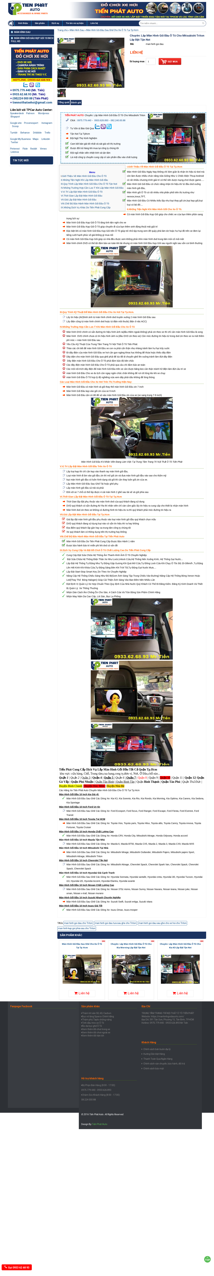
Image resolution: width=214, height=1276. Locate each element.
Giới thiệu (23, 23)
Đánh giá (76, 102)
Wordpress (43, 113)
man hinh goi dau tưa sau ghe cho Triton (115, 923)
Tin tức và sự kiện (75, 23)
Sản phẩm (40, 23)
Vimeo (43, 148)
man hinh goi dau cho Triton (78, 923)
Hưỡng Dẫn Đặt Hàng (154, 1054)
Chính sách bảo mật (153, 1068)
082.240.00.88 (118, 120)
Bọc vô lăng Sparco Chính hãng (98, 1016)
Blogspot (15, 116)
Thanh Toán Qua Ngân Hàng (157, 1059)
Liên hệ (94, 23)
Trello (47, 132)
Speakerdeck (17, 113)
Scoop (15, 126)
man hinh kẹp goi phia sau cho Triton (76, 928)
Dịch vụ (55, 23)
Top (207, 1258)
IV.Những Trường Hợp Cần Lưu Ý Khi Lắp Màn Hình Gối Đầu (92, 188)
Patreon (30, 113)
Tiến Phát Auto (99, 1124)
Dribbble (37, 132)
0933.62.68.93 (21, 94)
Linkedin (45, 139)
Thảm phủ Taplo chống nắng (97, 1019)
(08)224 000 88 (22, 98)
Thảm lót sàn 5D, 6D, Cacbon (96, 1013)
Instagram (47, 123)
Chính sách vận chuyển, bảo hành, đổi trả (164, 1063)
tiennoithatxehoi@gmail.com (32, 102)
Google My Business (20, 139)
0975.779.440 (21, 90)
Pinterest (15, 148)
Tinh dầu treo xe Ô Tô (93, 1023)
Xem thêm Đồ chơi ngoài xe (96, 1032)
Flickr (25, 148)
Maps (36, 139)
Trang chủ (62, 30)
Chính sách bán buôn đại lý (157, 1049)
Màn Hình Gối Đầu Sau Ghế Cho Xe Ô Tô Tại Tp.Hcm (112, 30)
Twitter (14, 142)
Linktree (15, 152)
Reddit (33, 148)
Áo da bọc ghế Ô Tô (92, 1026)
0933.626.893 (101, 120)
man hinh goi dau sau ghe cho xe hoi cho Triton (162, 923)
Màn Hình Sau (77, 30)
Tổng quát (63, 102)
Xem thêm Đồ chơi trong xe (96, 1029)
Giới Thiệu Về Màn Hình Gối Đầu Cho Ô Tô (84, 176)
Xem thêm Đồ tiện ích (93, 1035)
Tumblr (14, 132)
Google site (16, 123)
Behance (25, 132)
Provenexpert (31, 123)
